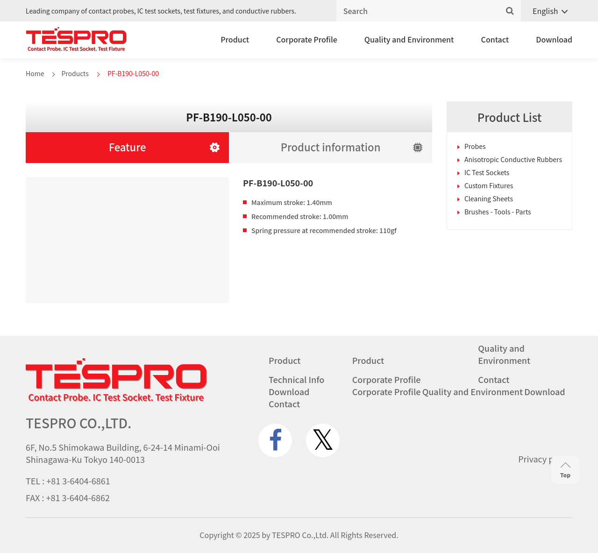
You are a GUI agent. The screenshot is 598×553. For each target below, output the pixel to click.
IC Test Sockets (486, 172)
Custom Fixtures (488, 185)
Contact (495, 39)
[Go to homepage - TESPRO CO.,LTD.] (116, 399)
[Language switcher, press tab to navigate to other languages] (546, 11)
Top (565, 470)
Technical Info (296, 379)
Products (74, 73)
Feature (127, 146)
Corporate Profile (306, 39)
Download (554, 39)
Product (235, 39)
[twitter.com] (323, 440)
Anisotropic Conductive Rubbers (513, 159)
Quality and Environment (409, 39)
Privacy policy (545, 459)
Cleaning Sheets (488, 198)
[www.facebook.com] (275, 440)
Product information (331, 146)
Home (35, 73)
